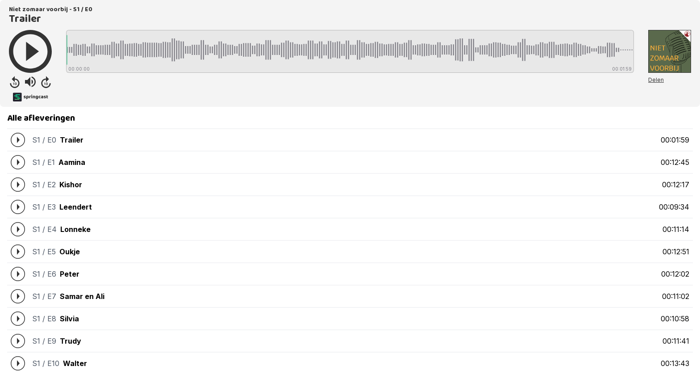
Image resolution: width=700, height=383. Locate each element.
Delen (656, 79)
